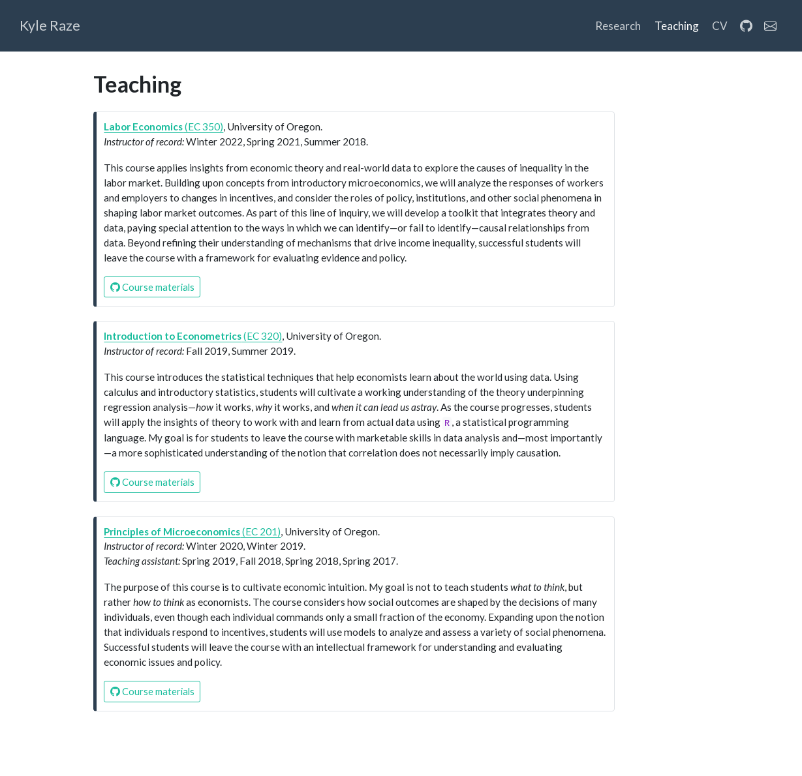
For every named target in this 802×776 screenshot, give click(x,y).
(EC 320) (193, 336)
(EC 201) (192, 531)
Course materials (152, 287)
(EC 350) (163, 126)
